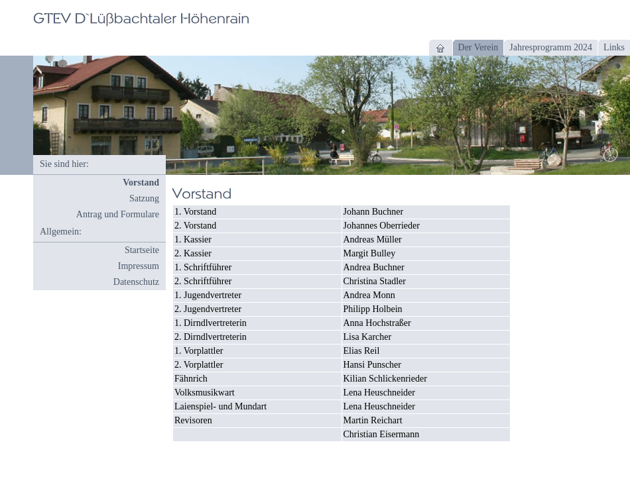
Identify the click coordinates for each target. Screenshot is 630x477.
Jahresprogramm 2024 (550, 47)
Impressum (138, 266)
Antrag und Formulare (117, 214)
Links (614, 47)
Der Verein (478, 47)
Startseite (142, 250)
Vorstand (141, 182)
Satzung (144, 198)
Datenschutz (136, 282)
